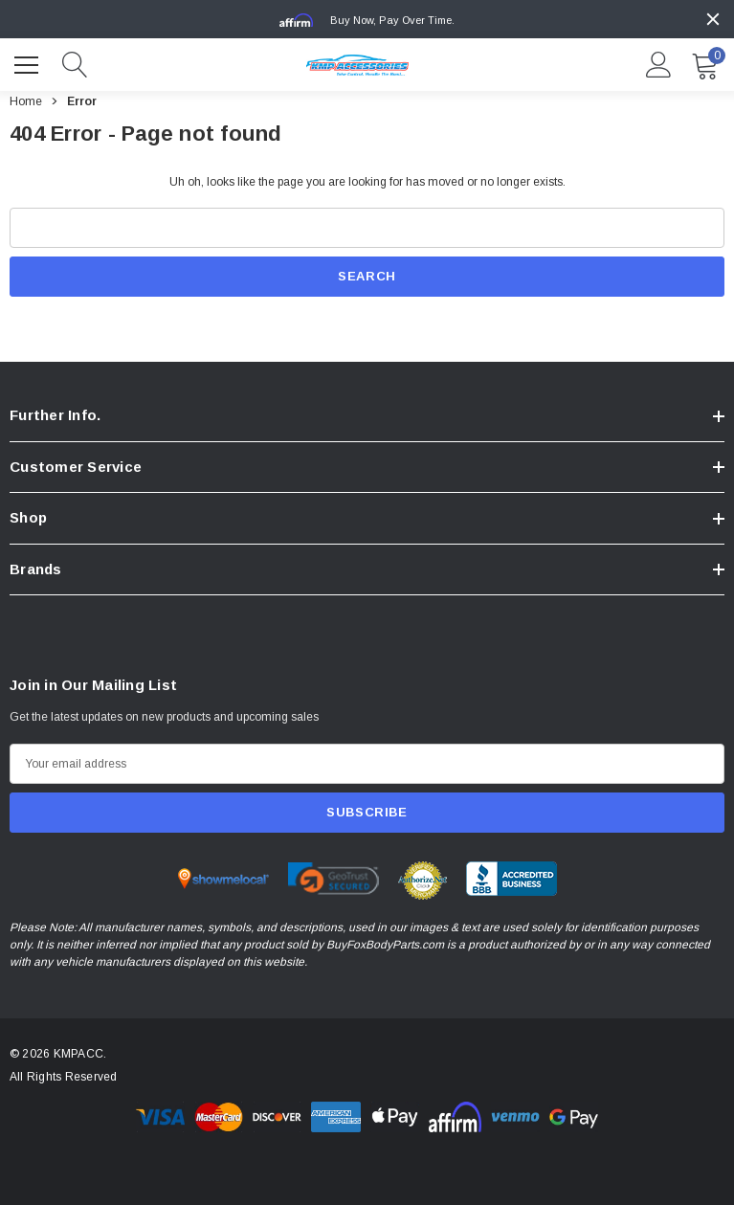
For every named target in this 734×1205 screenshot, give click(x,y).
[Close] (713, 19)
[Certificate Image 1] (223, 880)
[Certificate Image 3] (422, 882)
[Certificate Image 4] (511, 880)
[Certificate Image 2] (333, 880)
